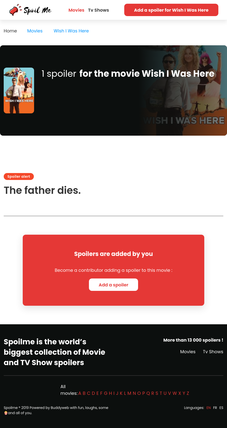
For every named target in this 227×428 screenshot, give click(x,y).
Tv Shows (98, 10)
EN (208, 407)
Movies (76, 10)
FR (215, 407)
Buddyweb (60, 407)
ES (221, 407)
